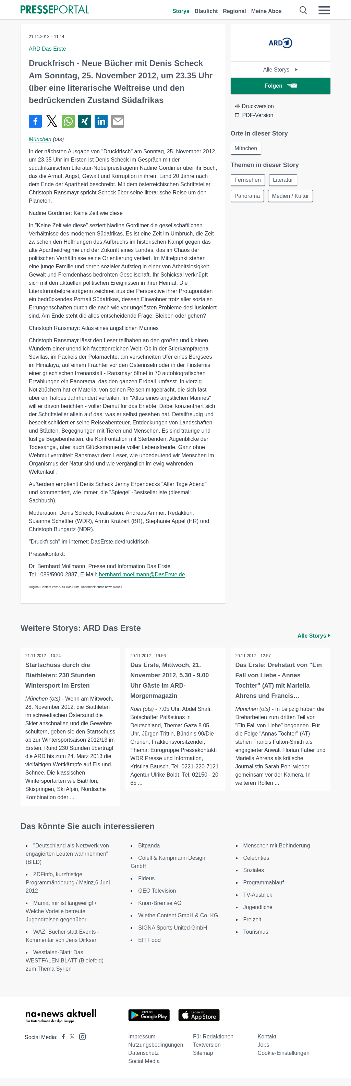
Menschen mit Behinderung (276, 854)
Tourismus (255, 940)
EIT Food (149, 948)
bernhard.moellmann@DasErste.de (142, 574)
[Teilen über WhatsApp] (68, 121)
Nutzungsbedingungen (155, 1053)
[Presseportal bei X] (70, 1045)
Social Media (144, 1069)
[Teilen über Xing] (84, 121)
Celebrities (256, 866)
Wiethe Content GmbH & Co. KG (178, 924)
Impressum (141, 1045)
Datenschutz (143, 1061)
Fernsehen (248, 180)
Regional (234, 11)
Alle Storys (280, 70)
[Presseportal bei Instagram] (80, 1044)
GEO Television (157, 899)
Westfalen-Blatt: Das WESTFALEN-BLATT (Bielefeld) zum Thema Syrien (65, 969)
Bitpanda (149, 854)
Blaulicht (206, 11)
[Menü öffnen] (324, 10)
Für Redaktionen (213, 1045)
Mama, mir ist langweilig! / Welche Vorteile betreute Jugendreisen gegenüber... (61, 919)
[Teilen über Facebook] (35, 121)
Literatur (284, 180)
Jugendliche (258, 915)
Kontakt (267, 1045)
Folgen (280, 86)
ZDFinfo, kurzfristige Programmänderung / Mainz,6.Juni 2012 (68, 891)
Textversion (207, 1053)
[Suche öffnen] (303, 10)
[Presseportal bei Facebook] (61, 1045)
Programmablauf (263, 891)
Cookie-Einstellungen (284, 1061)
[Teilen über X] (51, 121)
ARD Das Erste (47, 49)
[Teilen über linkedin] (101, 121)
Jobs (263, 1053)
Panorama (248, 197)
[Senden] (117, 121)
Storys (181, 11)
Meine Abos (266, 11)
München (40, 139)
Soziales (253, 878)
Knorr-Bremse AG (159, 911)
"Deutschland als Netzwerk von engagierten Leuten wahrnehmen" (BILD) (67, 862)
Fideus (146, 887)
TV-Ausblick (257, 903)
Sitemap (203, 1061)
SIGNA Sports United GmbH (172, 936)
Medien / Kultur (291, 197)
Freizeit (252, 928)
